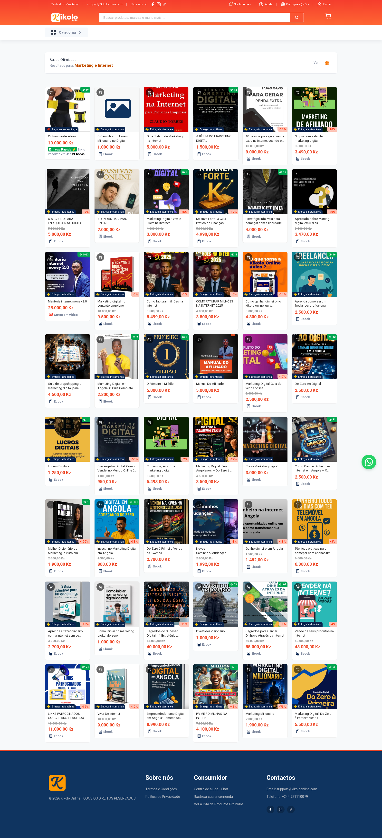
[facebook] (153, 4)
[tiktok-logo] (164, 4)
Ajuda (266, 4)
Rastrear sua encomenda (213, 797)
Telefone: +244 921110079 (287, 797)
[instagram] (159, 4)
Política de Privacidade (162, 797)
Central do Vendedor (65, 4)
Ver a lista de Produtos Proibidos (219, 804)
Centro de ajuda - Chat (211, 789)
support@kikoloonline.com (105, 4)
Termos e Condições (161, 789)
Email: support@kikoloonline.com (292, 789)
